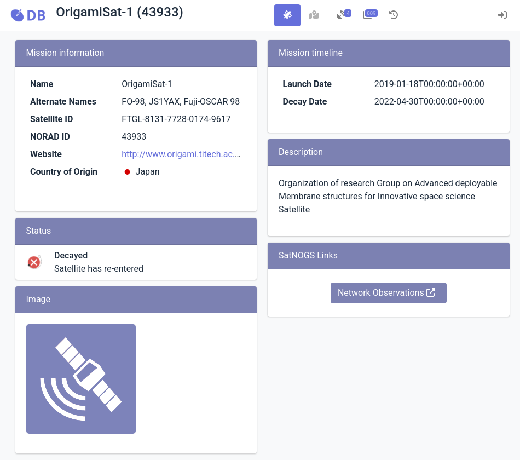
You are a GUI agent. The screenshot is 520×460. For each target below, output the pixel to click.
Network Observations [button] (386, 293)
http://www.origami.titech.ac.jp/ (183, 154)
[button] (28, 15)
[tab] (287, 15)
